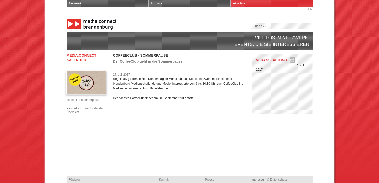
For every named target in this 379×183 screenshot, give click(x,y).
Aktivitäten (240, 3)
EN (310, 9)
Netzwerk (75, 3)
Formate (157, 3)
